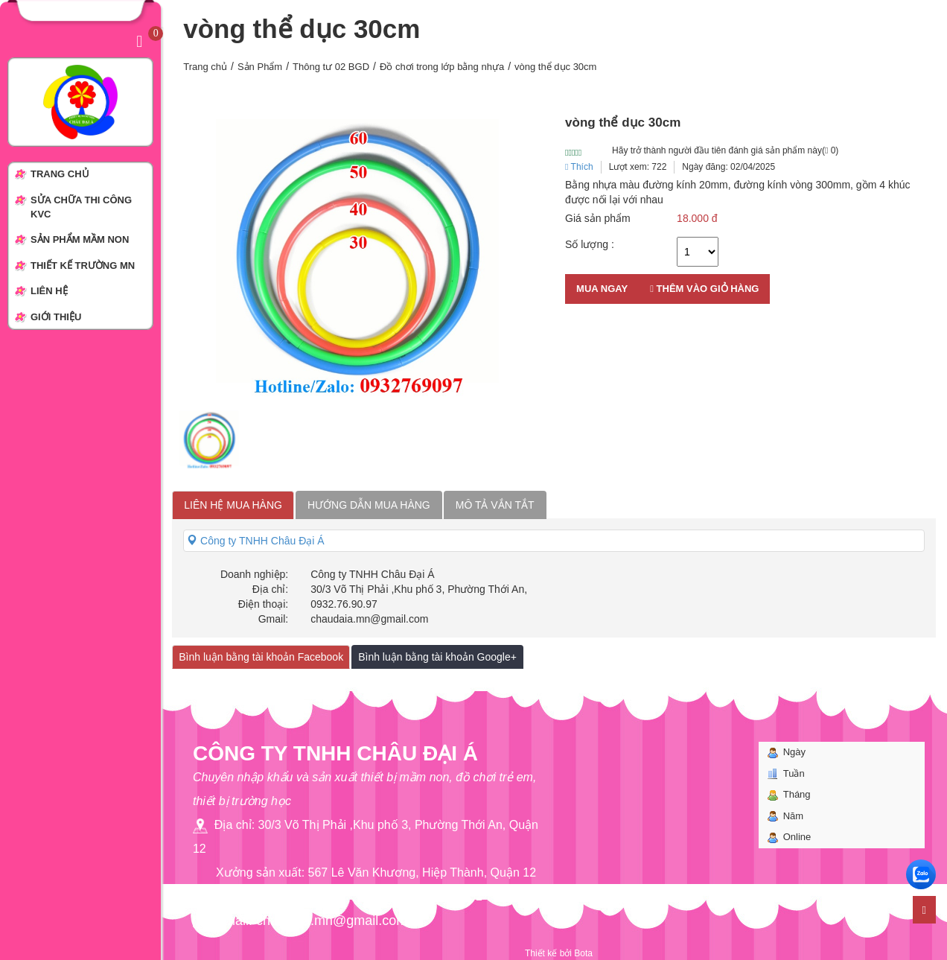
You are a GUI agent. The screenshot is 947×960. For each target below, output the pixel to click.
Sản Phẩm (259, 66)
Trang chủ (205, 66)
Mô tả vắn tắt (495, 505)
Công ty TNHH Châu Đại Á (255, 541)
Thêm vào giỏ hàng (704, 288)
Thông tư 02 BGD (331, 66)
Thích (579, 167)
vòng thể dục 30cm (555, 66)
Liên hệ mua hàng (233, 505)
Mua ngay (602, 288)
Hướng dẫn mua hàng (368, 505)
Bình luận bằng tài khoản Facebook (261, 657)
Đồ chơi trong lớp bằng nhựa (442, 66)
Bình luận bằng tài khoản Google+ (437, 657)
